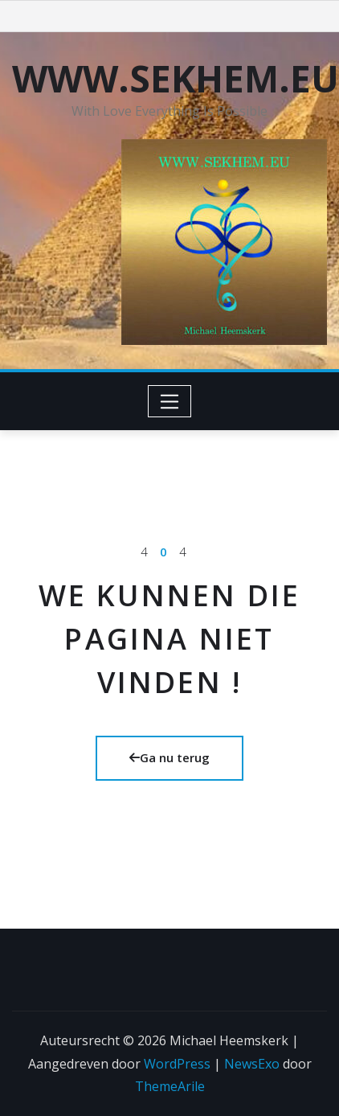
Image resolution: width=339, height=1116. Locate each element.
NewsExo (252, 1064)
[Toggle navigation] (170, 401)
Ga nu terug (169, 757)
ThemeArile (170, 1086)
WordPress (177, 1064)
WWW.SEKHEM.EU (175, 78)
